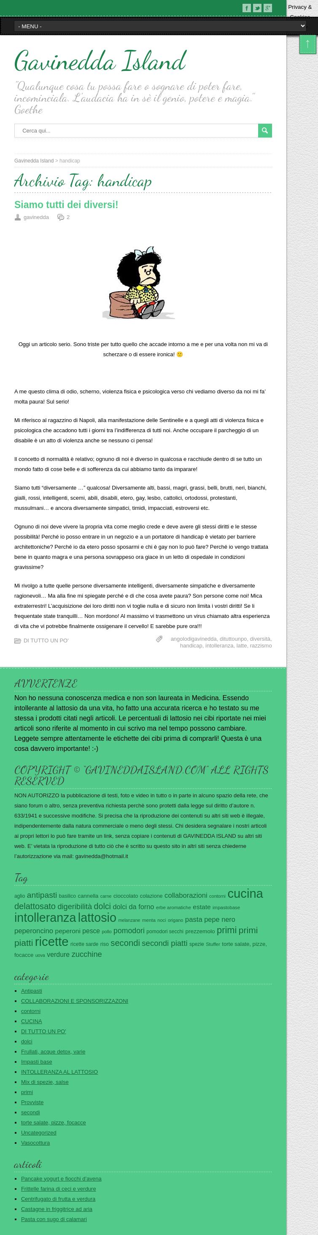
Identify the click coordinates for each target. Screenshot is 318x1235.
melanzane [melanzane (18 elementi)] (129, 920)
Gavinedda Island (99, 60)
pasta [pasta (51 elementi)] (193, 919)
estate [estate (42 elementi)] (201, 906)
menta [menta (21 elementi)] (149, 920)
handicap (191, 645)
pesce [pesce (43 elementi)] (91, 930)
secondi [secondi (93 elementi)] (125, 943)
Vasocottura (35, 1143)
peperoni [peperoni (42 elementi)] (68, 930)
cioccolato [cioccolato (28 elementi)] (125, 896)
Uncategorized (39, 1132)
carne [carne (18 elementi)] (106, 896)
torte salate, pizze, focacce (53, 1122)
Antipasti (31, 991)
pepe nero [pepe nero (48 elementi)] (219, 919)
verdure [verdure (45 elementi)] (58, 954)
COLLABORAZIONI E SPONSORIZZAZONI (74, 1001)
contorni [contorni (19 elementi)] (217, 896)
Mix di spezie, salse (45, 1082)
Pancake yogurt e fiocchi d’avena (61, 1178)
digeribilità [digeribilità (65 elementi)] (74, 906)
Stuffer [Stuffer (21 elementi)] (213, 944)
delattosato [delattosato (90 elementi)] (35, 906)
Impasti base (36, 1062)
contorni (30, 1011)
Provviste (32, 1102)
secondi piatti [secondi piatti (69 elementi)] (164, 943)
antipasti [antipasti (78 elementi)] (42, 895)
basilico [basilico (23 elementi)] (67, 896)
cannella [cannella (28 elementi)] (88, 896)
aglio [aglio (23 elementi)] (19, 896)
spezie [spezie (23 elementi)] (196, 944)
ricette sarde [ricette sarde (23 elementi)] (84, 944)
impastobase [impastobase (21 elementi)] (226, 907)
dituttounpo (233, 639)
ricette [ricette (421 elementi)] (52, 941)
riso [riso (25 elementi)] (104, 944)
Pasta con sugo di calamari (54, 1219)
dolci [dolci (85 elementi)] (102, 906)
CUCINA (31, 1021)
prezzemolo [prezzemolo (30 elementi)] (200, 931)
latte (242, 645)
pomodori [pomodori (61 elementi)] (129, 930)
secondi (30, 1112)
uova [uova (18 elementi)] (40, 955)
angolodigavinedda (194, 639)
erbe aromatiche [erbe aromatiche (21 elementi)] (173, 907)
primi (27, 1092)
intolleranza (219, 645)
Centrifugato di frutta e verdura (58, 1199)
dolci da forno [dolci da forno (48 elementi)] (133, 906)
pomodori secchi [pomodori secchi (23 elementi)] (164, 931)
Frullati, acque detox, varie (53, 1051)
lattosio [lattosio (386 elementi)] (97, 917)
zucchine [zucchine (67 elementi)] (87, 954)
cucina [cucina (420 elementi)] (245, 893)
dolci (26, 1041)
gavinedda (36, 217)
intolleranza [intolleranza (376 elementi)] (45, 917)
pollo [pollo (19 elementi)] (107, 931)
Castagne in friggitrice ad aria (56, 1209)
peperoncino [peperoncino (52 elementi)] (33, 931)
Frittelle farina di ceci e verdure (58, 1189)
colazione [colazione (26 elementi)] (151, 896)
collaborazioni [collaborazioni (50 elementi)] (186, 895)
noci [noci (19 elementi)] (161, 920)
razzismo (261, 645)
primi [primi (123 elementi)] (227, 930)
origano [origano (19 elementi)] (175, 920)
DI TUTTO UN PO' (46, 640)
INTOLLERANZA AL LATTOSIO (59, 1072)
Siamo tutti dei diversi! (66, 204)
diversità (260, 639)
